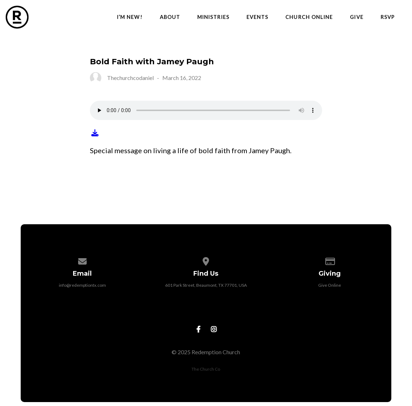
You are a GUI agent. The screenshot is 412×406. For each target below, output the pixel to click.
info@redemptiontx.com (82, 285)
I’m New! (130, 17)
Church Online (309, 17)
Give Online (329, 285)
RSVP (388, 17)
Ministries (213, 17)
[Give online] (330, 260)
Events (257, 17)
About (170, 17)
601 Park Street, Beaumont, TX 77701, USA (206, 285)
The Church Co (206, 369)
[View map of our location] (206, 260)
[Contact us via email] (82, 260)
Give (356, 17)
